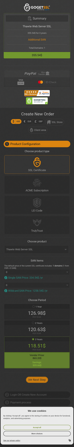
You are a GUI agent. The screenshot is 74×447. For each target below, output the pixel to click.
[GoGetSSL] (37, 7)
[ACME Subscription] (37, 185)
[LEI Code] (37, 205)
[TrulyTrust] (37, 225)
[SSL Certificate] (37, 164)
